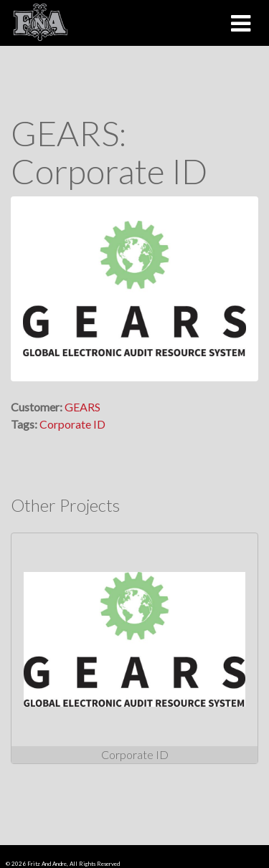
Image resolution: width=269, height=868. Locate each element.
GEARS (82, 407)
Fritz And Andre (47, 863)
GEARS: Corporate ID (109, 152)
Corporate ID (72, 424)
